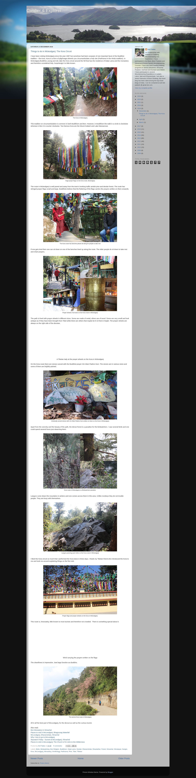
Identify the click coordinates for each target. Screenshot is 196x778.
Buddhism (63, 749)
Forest (103, 749)
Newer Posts (37, 758)
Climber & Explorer (44, 10)
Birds (38, 749)
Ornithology (56, 751)
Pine (70, 751)
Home (80, 758)
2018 (139, 108)
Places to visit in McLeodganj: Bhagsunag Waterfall (50, 732)
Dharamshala (87, 749)
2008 (139, 153)
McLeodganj (39, 751)
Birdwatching (45, 749)
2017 (139, 126)
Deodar (79, 749)
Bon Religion (54, 749)
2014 (139, 135)
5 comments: (58, 746)
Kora (32, 751)
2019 (139, 105)
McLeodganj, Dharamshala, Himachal (45, 735)
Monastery (47, 751)
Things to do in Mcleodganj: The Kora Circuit (51, 51)
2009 (139, 150)
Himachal (110, 749)
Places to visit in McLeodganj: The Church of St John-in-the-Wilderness (58, 742)
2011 (139, 144)
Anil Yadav (151, 49)
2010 (139, 147)
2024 (139, 96)
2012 (139, 141)
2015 (139, 132)
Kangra (124, 749)
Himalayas (117, 749)
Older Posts (124, 758)
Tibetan (79, 751)
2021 (139, 102)
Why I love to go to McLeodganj (43, 737)
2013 (139, 138)
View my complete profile (143, 88)
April (141, 119)
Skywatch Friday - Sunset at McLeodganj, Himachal (50, 740)
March (141, 122)
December (143, 111)
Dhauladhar (97, 749)
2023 (139, 99)
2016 (139, 129)
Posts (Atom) (44, 763)
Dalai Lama (72, 749)
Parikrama (64, 751)
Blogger (110, 772)
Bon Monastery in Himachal (41, 730)
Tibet (74, 751)
